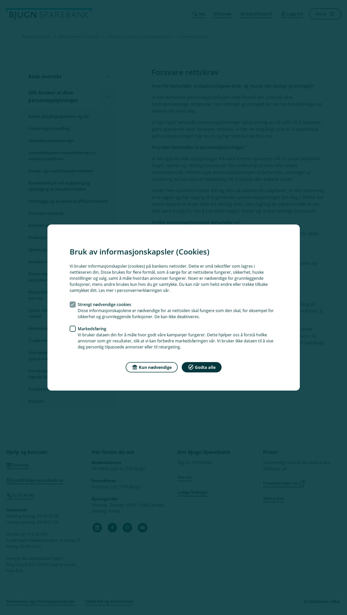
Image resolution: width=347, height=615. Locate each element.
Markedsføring (92, 328)
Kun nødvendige (152, 367)
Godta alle (202, 367)
